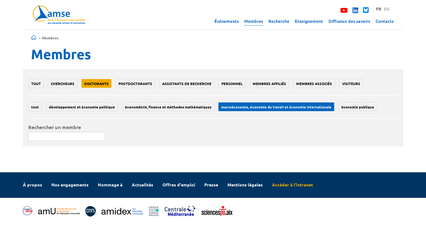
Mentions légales (245, 185)
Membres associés (314, 83)
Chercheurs (62, 83)
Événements (226, 21)
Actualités (142, 185)
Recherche (278, 21)
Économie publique (357, 107)
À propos (32, 185)
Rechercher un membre (54, 127)
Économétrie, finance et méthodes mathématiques (168, 107)
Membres (253, 21)
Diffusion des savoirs (349, 21)
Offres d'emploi (178, 185)
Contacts (384, 21)
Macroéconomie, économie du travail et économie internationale (276, 107)
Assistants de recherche (186, 83)
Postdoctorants (135, 83)
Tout (36, 83)
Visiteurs (351, 83)
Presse (211, 185)
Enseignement (309, 21)
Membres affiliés (269, 83)
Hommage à (110, 185)
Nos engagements (70, 185)
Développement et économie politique (82, 107)
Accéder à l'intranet (292, 185)
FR (378, 9)
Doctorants (96, 83)
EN (387, 9)
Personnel (232, 83)
